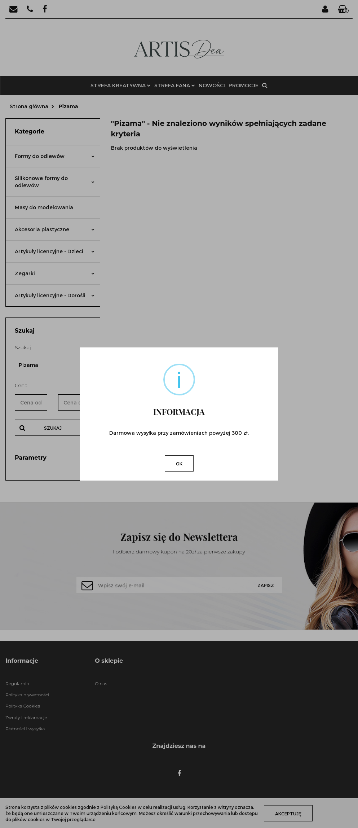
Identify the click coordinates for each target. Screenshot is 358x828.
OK (179, 463)
